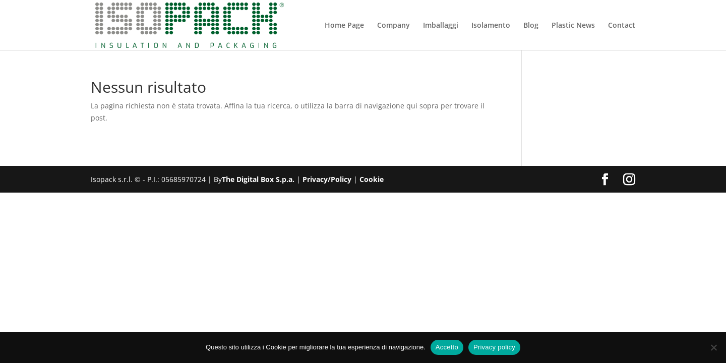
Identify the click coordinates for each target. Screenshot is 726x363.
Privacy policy (494, 347)
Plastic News (573, 26)
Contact (621, 26)
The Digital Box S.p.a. (258, 179)
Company (393, 26)
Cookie (371, 179)
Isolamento (490, 26)
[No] (713, 347)
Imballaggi (440, 26)
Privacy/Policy (326, 179)
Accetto (447, 347)
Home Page (344, 26)
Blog (530, 26)
